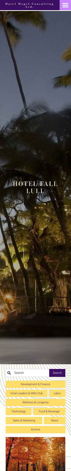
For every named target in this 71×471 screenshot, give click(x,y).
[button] (65, 5)
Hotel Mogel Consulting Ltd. (29, 5)
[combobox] (27, 373)
